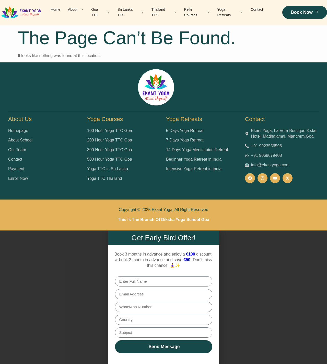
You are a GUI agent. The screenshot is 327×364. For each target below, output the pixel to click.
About (76, 9)
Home (55, 9)
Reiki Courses (196, 12)
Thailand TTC (164, 12)
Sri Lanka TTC (131, 12)
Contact (257, 9)
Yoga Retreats (230, 12)
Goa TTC (100, 12)
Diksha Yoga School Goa (185, 219)
